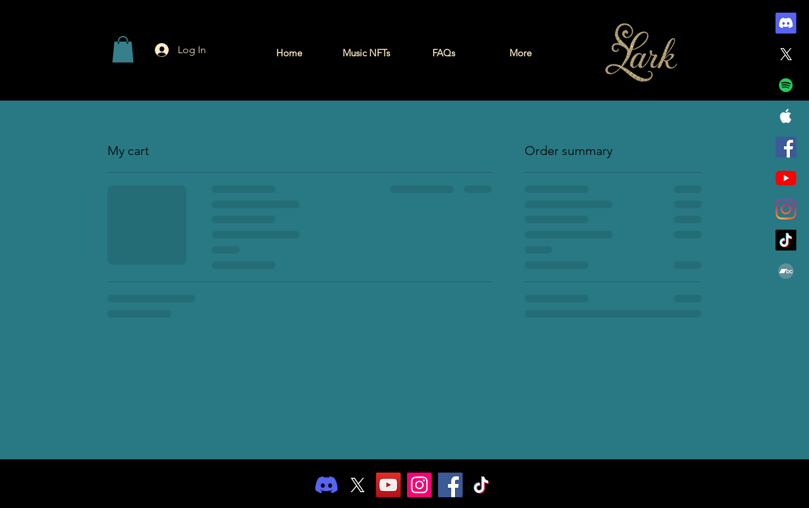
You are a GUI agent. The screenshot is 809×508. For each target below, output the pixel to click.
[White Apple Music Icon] (786, 116)
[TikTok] (786, 240)
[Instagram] (786, 209)
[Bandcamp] (786, 271)
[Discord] (786, 23)
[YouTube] (786, 178)
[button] (123, 49)
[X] (786, 54)
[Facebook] (786, 147)
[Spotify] (786, 85)
